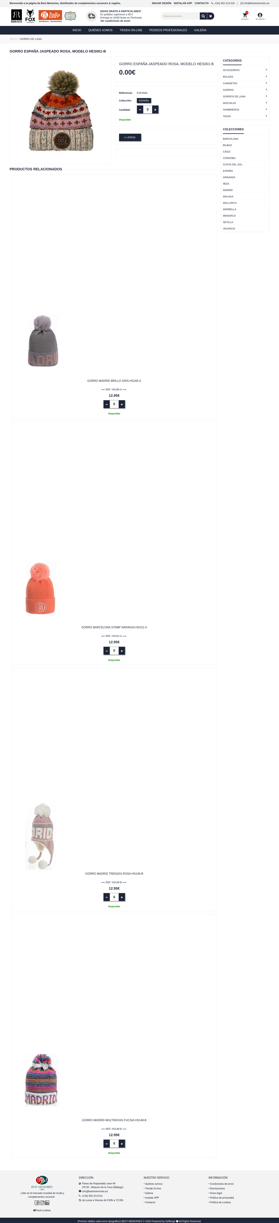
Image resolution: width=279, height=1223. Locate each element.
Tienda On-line (152, 1186)
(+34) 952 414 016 (92, 1194)
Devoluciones (217, 1186)
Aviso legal (215, 1191)
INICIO (14, 39)
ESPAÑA (144, 100)
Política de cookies (220, 1200)
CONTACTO (202, 3)
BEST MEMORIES (131, 1219)
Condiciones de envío (221, 1182)
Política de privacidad (221, 1195)
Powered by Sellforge (163, 1219)
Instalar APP (151, 1195)
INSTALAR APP (183, 3)
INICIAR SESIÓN (161, 3)
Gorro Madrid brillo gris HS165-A (114, 380)
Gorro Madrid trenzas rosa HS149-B (114, 872)
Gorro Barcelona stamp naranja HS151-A (114, 626)
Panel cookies (42, 1208)
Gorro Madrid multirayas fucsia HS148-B (114, 1118)
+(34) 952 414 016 (223, 3)
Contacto (149, 1200)
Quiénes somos (153, 1182)
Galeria (148, 1191)
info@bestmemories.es (255, 3)
